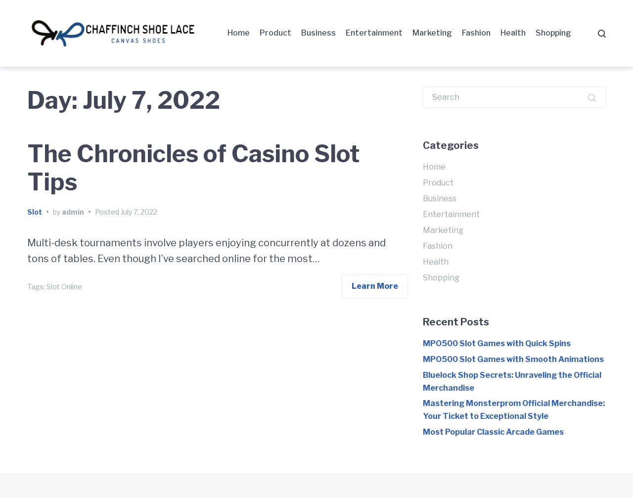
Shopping (553, 33)
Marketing (432, 33)
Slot (34, 212)
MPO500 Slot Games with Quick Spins (497, 343)
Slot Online (64, 286)
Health (513, 33)
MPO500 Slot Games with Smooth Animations (513, 359)
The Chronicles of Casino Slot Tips (193, 168)
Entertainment (374, 33)
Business (318, 33)
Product (275, 33)
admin (73, 212)
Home (238, 33)
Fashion (476, 33)
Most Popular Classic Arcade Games (493, 432)
